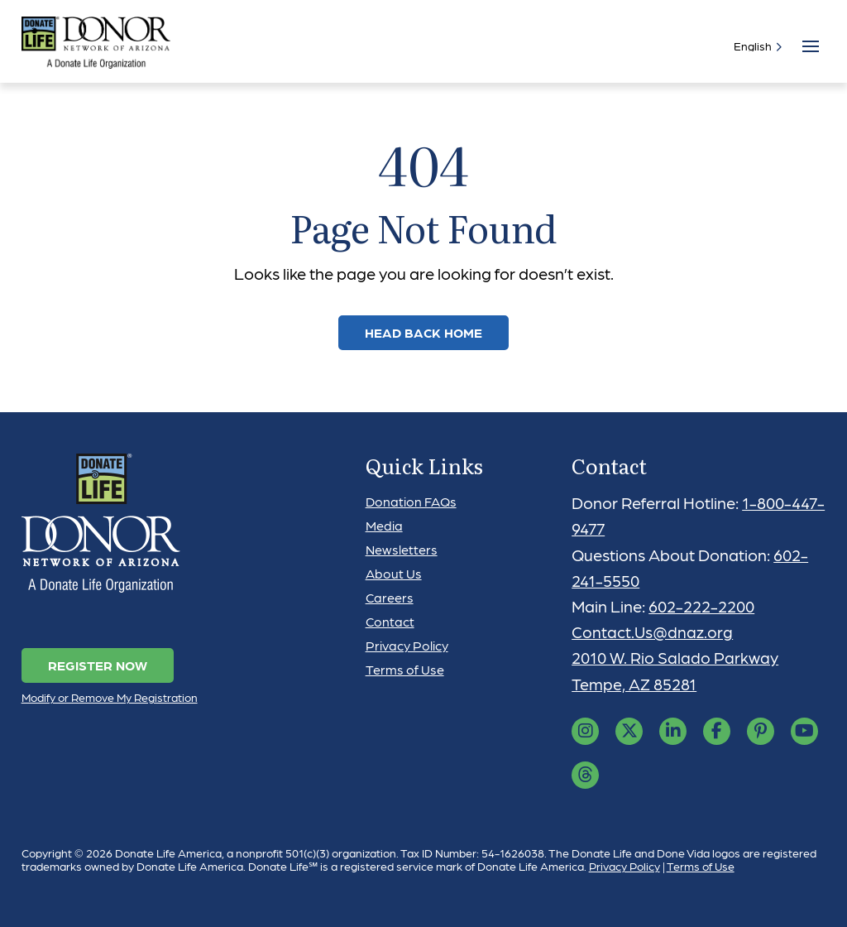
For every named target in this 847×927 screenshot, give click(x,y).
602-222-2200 (702, 606)
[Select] (754, 45)
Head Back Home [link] (423, 332)
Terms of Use (405, 669)
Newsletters (402, 549)
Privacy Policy (407, 645)
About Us (394, 573)
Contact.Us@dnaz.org (653, 631)
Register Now (97, 665)
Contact (390, 621)
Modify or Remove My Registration (110, 697)
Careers (390, 597)
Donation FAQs (411, 501)
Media (384, 525)
